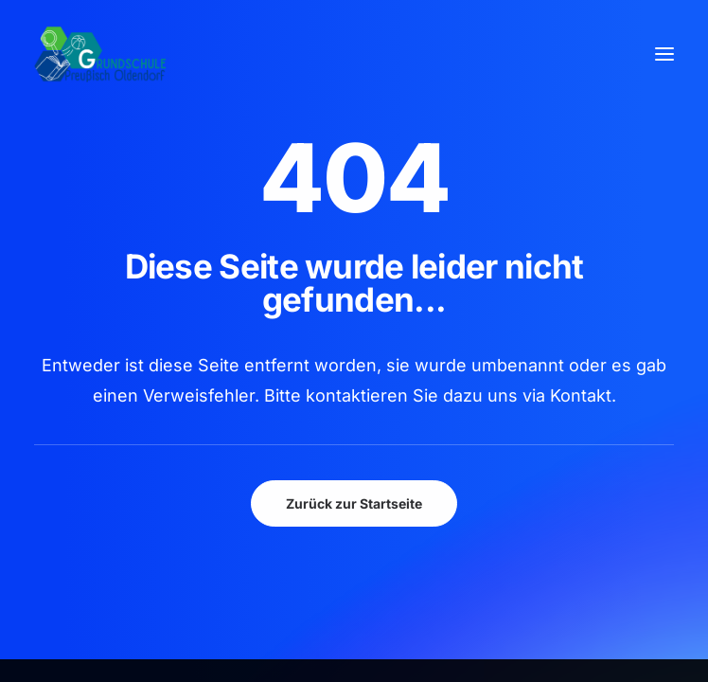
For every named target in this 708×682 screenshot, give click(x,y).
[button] (664, 54)
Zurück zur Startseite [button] (354, 503)
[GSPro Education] (100, 54)
